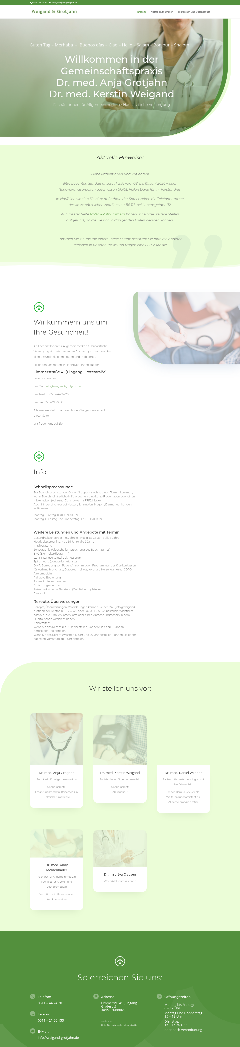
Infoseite (141, 12)
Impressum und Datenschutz (194, 12)
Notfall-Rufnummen (162, 12)
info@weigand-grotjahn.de (63, 386)
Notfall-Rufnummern (107, 214)
